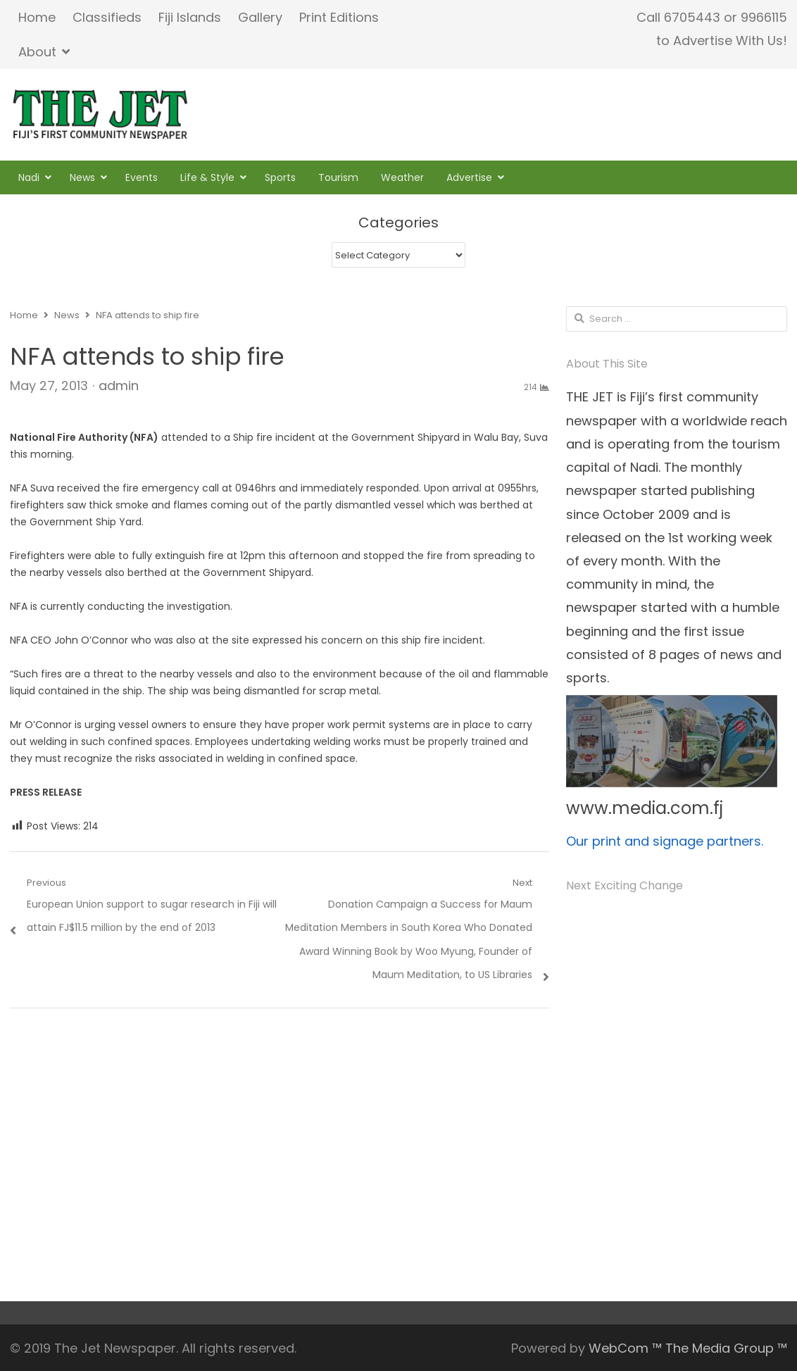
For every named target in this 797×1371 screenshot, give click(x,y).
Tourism (338, 177)
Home (37, 17)
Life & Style (207, 177)
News (82, 177)
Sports (280, 177)
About (37, 52)
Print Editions (339, 17)
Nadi (28, 177)
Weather (402, 177)
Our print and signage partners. (664, 841)
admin (119, 385)
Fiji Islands (189, 17)
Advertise (469, 177)
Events (141, 177)
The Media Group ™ (726, 1348)
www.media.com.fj (644, 808)
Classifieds (107, 17)
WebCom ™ (625, 1348)
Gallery (260, 17)
